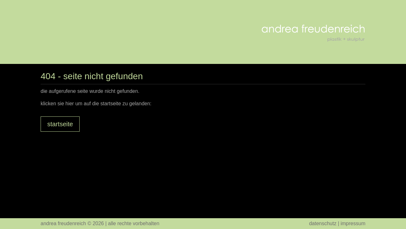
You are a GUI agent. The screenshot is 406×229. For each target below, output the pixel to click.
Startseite (60, 124)
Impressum (353, 223)
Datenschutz (322, 223)
